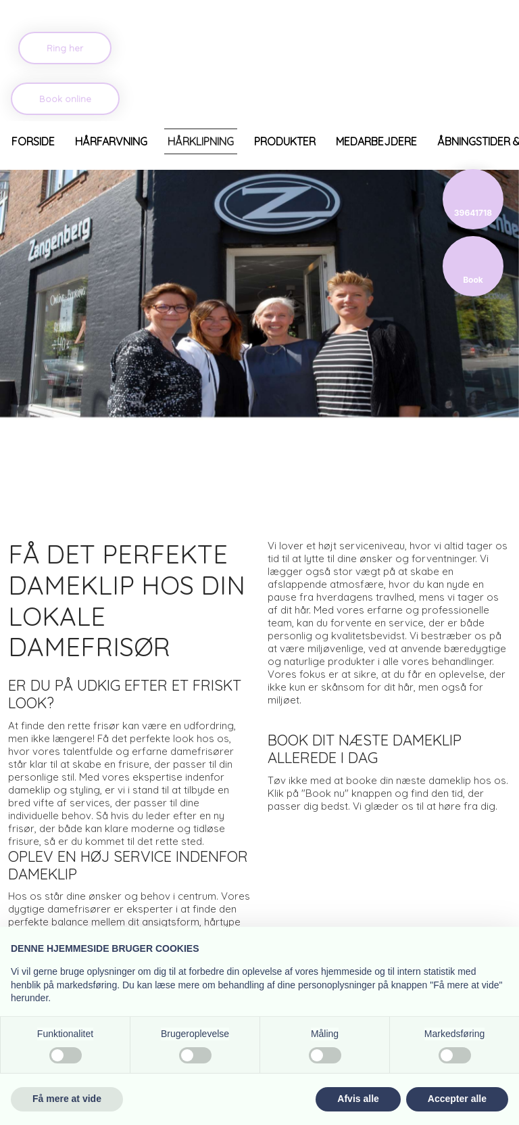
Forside (33, 141)
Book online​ (65, 98)
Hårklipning (201, 141)
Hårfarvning (111, 141)
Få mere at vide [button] (66, 1098)
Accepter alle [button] (457, 1098)
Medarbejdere (376, 141)
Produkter (285, 141)
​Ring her (65, 48)
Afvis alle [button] (357, 1098)
